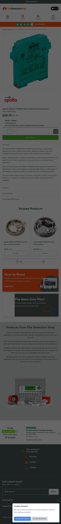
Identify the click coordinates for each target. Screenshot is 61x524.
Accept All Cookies (22, 519)
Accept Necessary (39, 519)
